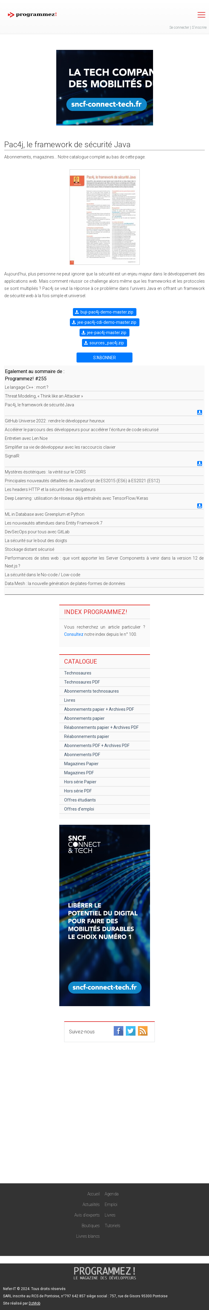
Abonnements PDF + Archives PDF (96, 745)
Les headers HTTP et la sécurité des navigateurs (50, 489)
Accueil (93, 1193)
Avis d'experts (87, 1215)
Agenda (112, 1193)
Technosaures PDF (82, 682)
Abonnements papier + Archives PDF (99, 709)
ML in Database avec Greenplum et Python (44, 514)
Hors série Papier (80, 781)
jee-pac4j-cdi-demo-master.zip (106, 322)
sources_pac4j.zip (107, 342)
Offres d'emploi (79, 809)
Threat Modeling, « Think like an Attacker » (44, 396)
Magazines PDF (79, 772)
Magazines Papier (81, 763)
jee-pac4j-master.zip (106, 332)
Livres (69, 700)
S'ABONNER (104, 357)
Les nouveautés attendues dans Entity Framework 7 (54, 523)
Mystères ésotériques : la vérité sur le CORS (45, 472)
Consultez (73, 634)
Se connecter (179, 27)
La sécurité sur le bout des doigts (36, 540)
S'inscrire (199, 27)
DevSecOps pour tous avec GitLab (37, 531)
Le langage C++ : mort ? (26, 387)
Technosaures (77, 673)
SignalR (12, 455)
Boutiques (91, 1225)
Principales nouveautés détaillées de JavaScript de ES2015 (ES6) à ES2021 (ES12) (82, 480)
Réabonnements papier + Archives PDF (101, 727)
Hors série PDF (78, 790)
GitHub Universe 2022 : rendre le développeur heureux (55, 420)
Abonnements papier (84, 718)
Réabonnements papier (86, 736)
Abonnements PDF (82, 754)
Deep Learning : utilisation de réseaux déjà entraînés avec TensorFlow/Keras (76, 498)
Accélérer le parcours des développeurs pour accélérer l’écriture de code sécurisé (81, 429)
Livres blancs (88, 1236)
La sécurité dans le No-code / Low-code (42, 574)
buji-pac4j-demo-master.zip (106, 312)
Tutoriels (112, 1225)
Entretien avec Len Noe (26, 438)
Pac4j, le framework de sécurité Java (39, 404)
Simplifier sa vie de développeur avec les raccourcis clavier (60, 447)
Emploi (111, 1204)
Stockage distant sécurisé (29, 549)
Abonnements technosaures (91, 691)
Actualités (91, 1204)
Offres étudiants (80, 800)
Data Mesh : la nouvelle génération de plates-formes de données (65, 583)
